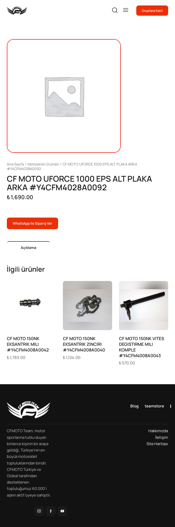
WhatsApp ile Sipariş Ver (32, 223)
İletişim (161, 437)
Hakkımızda (158, 430)
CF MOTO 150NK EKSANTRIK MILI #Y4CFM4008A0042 (28, 344)
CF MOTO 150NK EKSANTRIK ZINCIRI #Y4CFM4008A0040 (84, 344)
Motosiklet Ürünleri (43, 164)
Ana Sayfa (15, 164)
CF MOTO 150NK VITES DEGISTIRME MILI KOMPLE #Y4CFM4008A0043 (141, 347)
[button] (125, 10)
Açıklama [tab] (28, 247)
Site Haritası (157, 443)
